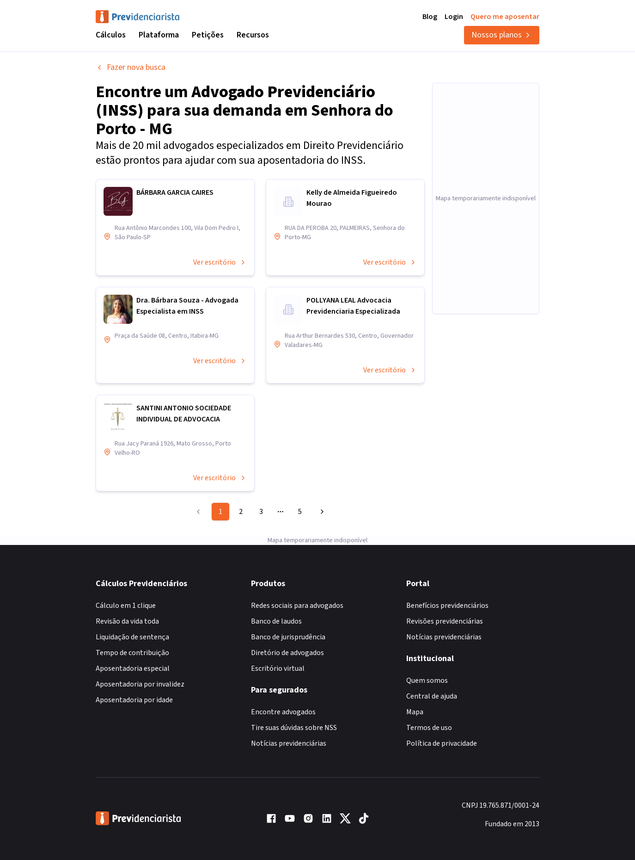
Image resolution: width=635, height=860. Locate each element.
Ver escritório (220, 262)
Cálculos (111, 35)
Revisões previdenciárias (444, 621)
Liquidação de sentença (132, 637)
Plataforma (159, 35)
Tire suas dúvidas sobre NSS (294, 728)
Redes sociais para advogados (297, 605)
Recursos (253, 35)
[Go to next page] (320, 511)
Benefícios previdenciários (447, 605)
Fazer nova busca (130, 67)
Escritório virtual (278, 668)
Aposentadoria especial (133, 668)
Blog (429, 17)
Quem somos (427, 680)
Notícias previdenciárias (288, 743)
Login (454, 17)
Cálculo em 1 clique (126, 605)
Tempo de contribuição (132, 653)
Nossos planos (501, 35)
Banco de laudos (276, 621)
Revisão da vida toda (127, 621)
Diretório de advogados (287, 653)
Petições (208, 35)
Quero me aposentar (504, 17)
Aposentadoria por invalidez (140, 684)
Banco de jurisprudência (288, 637)
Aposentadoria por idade (134, 700)
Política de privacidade (441, 743)
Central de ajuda (431, 696)
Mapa (414, 712)
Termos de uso (429, 728)
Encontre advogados (283, 712)
